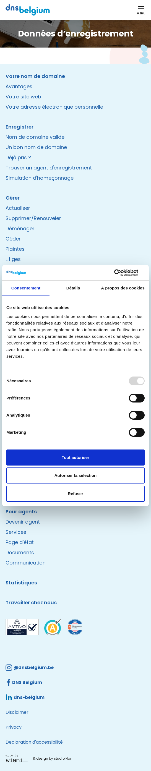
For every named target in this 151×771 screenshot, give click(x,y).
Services (16, 532)
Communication (26, 562)
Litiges (13, 259)
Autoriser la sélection (75, 475)
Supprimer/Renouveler (33, 218)
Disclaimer (17, 712)
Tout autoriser (75, 457)
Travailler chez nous (31, 602)
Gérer (13, 197)
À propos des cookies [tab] (123, 288)
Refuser (75, 493)
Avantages (19, 86)
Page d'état (20, 542)
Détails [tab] (73, 288)
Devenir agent (23, 521)
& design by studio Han (52, 758)
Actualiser (18, 208)
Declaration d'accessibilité (34, 742)
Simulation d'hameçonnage (40, 177)
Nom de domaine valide (35, 137)
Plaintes (15, 248)
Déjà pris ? (18, 157)
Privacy (14, 727)
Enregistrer (19, 126)
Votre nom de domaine (35, 76)
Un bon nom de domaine (36, 147)
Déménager (20, 228)
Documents (20, 552)
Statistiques (21, 582)
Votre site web (23, 96)
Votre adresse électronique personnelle (54, 106)
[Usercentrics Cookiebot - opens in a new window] (120, 272)
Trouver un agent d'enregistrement (49, 167)
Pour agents (21, 511)
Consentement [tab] (25, 288)
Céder (13, 238)
